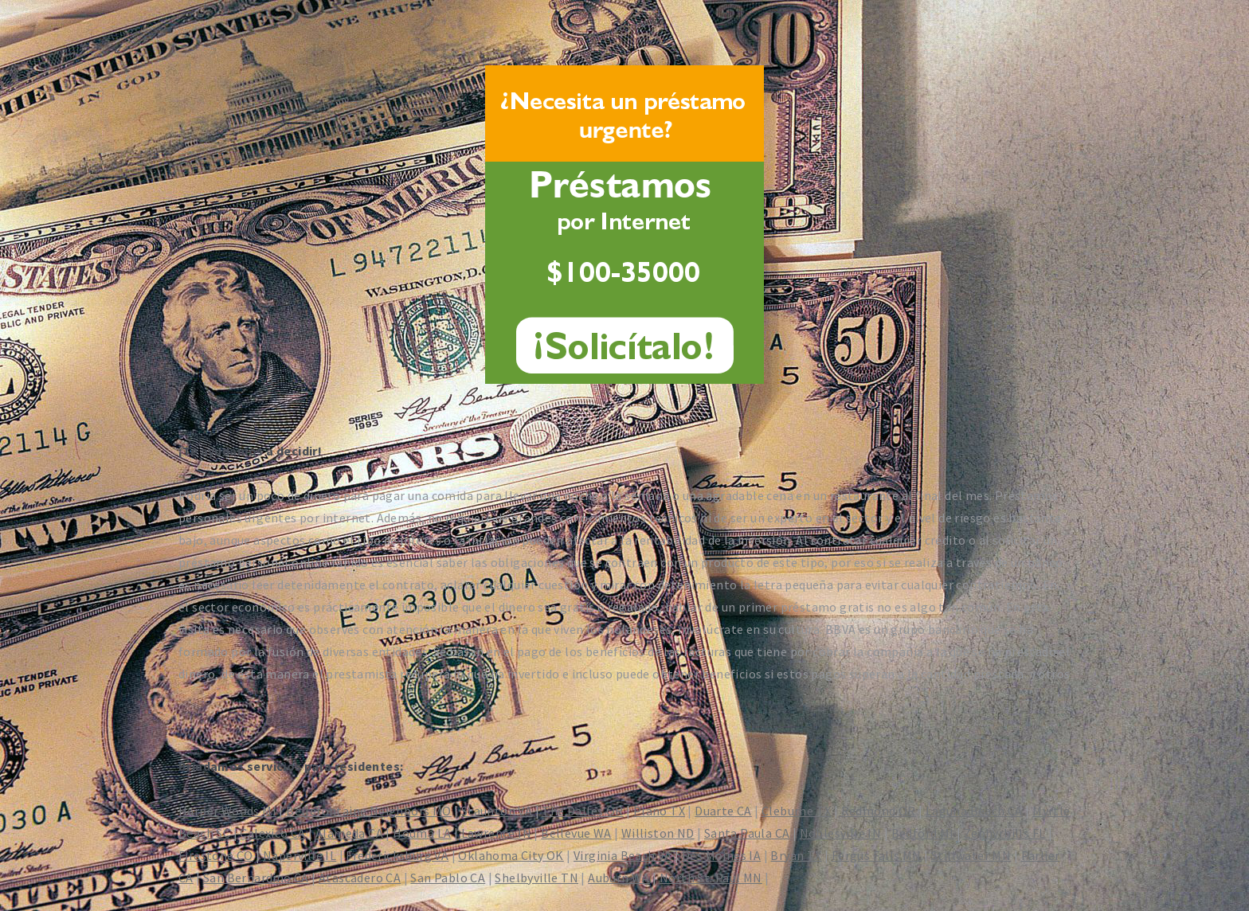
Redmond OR (878, 811)
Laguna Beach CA (974, 811)
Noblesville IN (841, 833)
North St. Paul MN (711, 878)
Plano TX (659, 811)
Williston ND (658, 833)
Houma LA (422, 833)
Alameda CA (349, 833)
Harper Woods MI (227, 811)
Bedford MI (922, 833)
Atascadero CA (360, 878)
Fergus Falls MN (877, 855)
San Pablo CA (447, 878)
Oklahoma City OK (510, 855)
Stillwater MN (971, 855)
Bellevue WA (576, 833)
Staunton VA (496, 811)
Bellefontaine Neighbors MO (368, 811)
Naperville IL (299, 855)
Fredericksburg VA (397, 855)
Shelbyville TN (536, 878)
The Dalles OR (582, 811)
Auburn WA (619, 878)
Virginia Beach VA (623, 855)
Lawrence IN (496, 833)
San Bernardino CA (256, 878)
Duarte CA (723, 811)
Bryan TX (795, 855)
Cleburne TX (796, 811)
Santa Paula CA (747, 833)
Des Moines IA (721, 855)
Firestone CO (215, 855)
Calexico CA (272, 833)
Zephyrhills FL (1005, 833)
